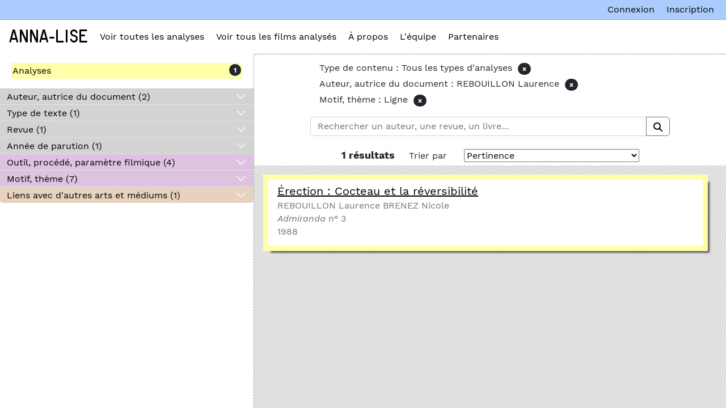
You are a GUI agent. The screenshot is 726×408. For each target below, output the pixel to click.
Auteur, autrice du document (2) (78, 96)
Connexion (631, 9)
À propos (368, 36)
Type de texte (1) (43, 113)
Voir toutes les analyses (152, 36)
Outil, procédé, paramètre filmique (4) (91, 162)
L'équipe (418, 36)
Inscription (690, 9)
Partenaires (473, 36)
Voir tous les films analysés (276, 36)
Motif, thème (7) (42, 178)
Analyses (31, 70)
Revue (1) (27, 129)
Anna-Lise (48, 37)
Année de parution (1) (54, 146)
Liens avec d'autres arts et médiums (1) (93, 195)
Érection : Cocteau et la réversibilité (377, 191)
